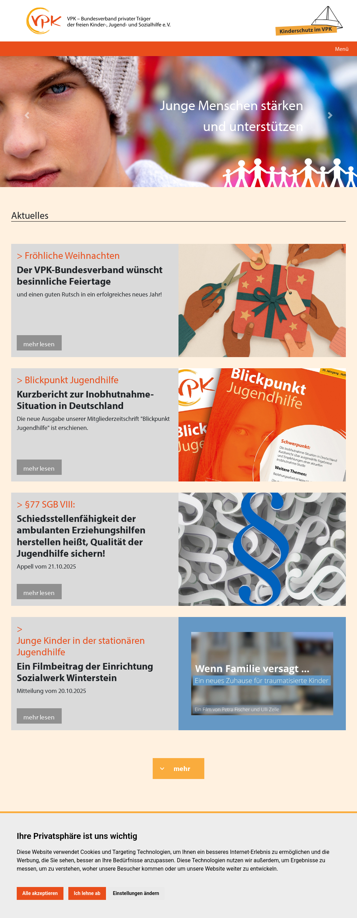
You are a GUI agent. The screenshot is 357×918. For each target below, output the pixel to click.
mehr (182, 768)
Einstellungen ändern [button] (136, 893)
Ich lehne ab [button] (87, 893)
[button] (27, 115)
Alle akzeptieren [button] (40, 893)
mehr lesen (39, 343)
